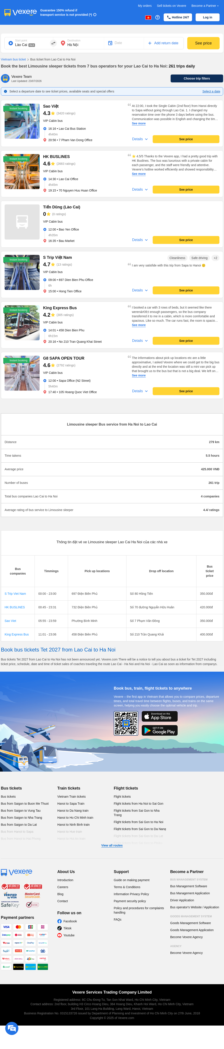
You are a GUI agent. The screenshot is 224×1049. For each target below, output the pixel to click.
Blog (60, 894)
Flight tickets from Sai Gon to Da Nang (140, 829)
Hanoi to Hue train (69, 831)
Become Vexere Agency (186, 937)
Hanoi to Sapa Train (70, 803)
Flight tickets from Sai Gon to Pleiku (138, 843)
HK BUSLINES (15, 607)
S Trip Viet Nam (15, 593)
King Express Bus (17, 634)
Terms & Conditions (127, 887)
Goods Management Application (192, 930)
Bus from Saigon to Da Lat (19, 824)
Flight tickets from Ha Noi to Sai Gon (138, 803)
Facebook (70, 921)
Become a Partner (205, 6)
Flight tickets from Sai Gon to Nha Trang (136, 813)
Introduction (65, 880)
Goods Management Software (190, 923)
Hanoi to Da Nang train (72, 810)
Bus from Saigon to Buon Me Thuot (25, 803)
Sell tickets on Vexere (171, 5)
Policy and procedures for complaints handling (139, 910)
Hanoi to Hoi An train (71, 838)
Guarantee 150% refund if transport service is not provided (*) (66, 12)
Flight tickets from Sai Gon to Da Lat (138, 836)
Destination (73, 40)
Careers (62, 887)
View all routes (112, 845)
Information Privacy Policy (131, 894)
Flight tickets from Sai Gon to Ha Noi (138, 822)
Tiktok (67, 928)
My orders (145, 5)
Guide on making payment (131, 880)
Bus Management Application (190, 893)
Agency (176, 946)
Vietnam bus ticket (13, 59)
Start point (21, 40)
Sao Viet (10, 621)
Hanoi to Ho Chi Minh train (75, 817)
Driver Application (182, 900)
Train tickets (68, 788)
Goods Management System (191, 916)
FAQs (117, 919)
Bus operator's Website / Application (194, 907)
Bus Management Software (188, 886)
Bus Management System (189, 879)
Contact (62, 901)
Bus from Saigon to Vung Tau (20, 810)
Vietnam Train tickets (71, 796)
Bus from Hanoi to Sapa (17, 831)
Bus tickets (11, 788)
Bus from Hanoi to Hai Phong (20, 838)
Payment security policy (130, 901)
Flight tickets (126, 788)
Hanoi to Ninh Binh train (73, 824)
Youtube (69, 935)
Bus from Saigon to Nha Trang (21, 817)
